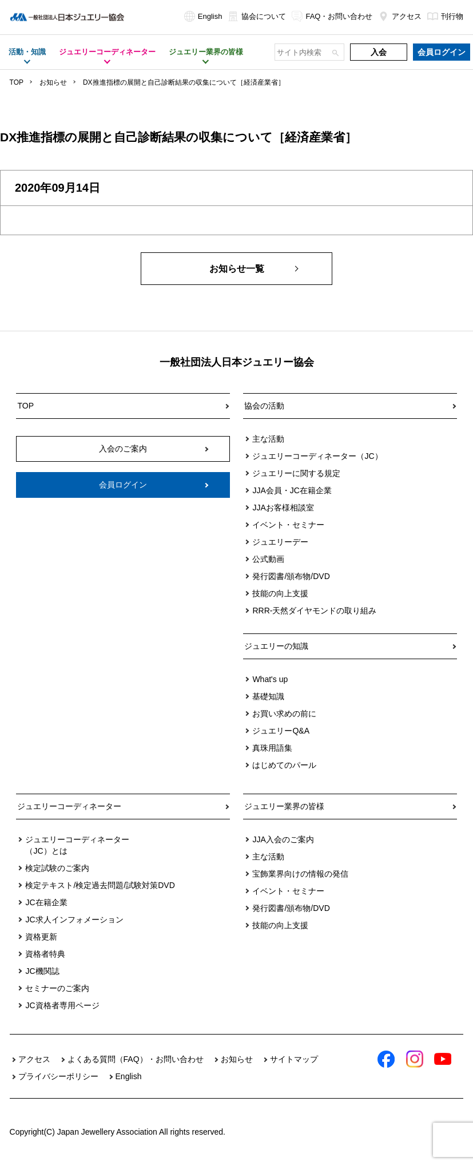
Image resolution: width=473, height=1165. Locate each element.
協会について (257, 16)
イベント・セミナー (288, 524)
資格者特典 (45, 953)
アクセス (400, 16)
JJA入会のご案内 (282, 839)
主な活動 (268, 438)
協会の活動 (264, 405)
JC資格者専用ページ (62, 1005)
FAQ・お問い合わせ (332, 16)
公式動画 (268, 559)
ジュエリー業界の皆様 (284, 806)
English (203, 16)
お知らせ (53, 82)
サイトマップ (294, 1059)
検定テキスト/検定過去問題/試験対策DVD (99, 885)
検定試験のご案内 (57, 868)
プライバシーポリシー (58, 1076)
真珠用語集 (272, 747)
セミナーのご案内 (57, 988)
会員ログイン (442, 52)
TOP (16, 82)
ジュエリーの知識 (276, 646)
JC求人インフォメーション (74, 919)
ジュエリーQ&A (280, 730)
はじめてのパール (284, 765)
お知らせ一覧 (236, 269)
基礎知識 (268, 696)
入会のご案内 (123, 448)
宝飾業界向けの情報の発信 (300, 873)
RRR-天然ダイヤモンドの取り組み (314, 610)
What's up (270, 679)
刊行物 (445, 16)
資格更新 (41, 936)
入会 (379, 52)
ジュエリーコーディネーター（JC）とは (77, 845)
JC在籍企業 (46, 902)
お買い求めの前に (284, 713)
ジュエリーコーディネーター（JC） (317, 456)
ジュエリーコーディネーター (69, 806)
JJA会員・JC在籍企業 (291, 490)
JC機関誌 (42, 971)
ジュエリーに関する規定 (296, 473)
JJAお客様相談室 (282, 507)
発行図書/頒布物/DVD (290, 576)
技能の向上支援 (280, 593)
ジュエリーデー (280, 541)
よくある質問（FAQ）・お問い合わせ (135, 1059)
